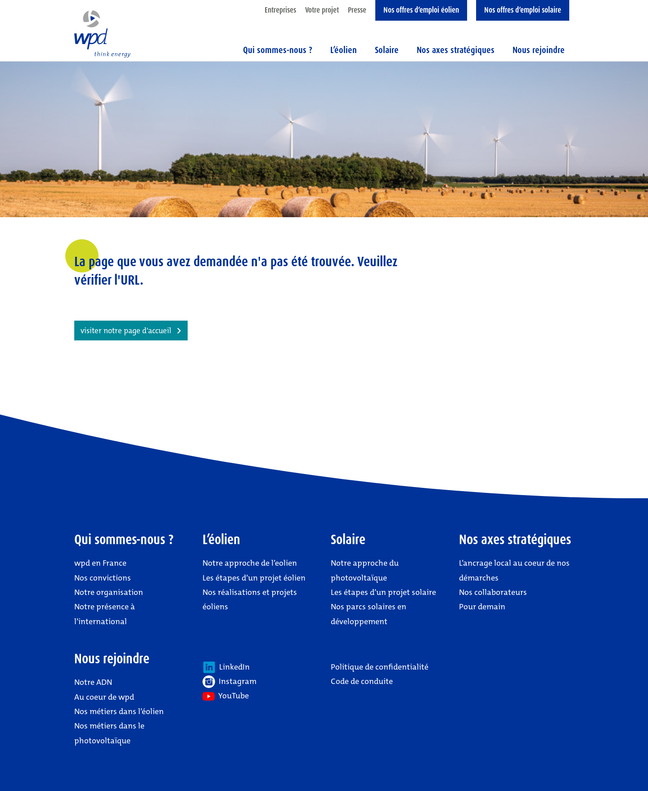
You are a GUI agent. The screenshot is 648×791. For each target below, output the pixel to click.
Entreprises (280, 10)
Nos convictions (102, 577)
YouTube (225, 695)
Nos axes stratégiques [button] (456, 50)
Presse (357, 10)
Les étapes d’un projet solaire (383, 592)
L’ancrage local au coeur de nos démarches (514, 570)
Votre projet (322, 10)
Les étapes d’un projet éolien (254, 577)
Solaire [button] (387, 50)
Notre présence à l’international (104, 613)
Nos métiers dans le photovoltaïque (109, 733)
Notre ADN (93, 682)
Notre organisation (108, 592)
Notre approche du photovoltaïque (365, 570)
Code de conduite (362, 681)
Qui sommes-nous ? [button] (277, 50)
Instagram (229, 681)
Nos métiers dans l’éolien (119, 711)
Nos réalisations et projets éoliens (249, 599)
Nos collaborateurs (493, 592)
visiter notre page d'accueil (126, 330)
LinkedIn (226, 667)
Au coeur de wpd (104, 697)
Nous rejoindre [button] (539, 50)
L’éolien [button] (343, 50)
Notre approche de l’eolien (249, 563)
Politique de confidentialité (379, 666)
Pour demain (482, 606)
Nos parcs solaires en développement (368, 613)
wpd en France (100, 563)
